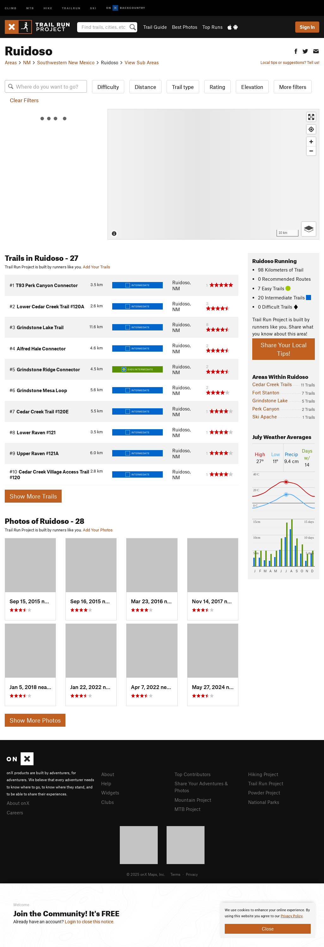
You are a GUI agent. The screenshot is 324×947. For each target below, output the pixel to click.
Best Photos (184, 27)
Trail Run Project (265, 783)
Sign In (307, 27)
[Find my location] (311, 129)
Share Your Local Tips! (283, 349)
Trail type (183, 87)
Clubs (107, 802)
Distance (145, 87)
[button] (295, 50)
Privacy (192, 874)
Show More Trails (33, 496)
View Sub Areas (142, 62)
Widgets (110, 792)
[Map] (213, 174)
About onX (18, 803)
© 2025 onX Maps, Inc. (145, 874)
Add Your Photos (98, 529)
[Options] (309, 229)
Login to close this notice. (89, 921)
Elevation (252, 87)
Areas (11, 62)
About (107, 774)
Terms (175, 874)
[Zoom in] (311, 141)
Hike (48, 8)
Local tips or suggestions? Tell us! (289, 62)
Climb (11, 8)
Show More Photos (35, 720)
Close (268, 928)
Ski (93, 8)
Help (106, 783)
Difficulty (108, 87)
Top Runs (212, 27)
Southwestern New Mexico (66, 62)
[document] (268, 920)
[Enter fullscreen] (311, 117)
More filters (292, 87)
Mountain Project (192, 800)
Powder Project (264, 792)
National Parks (263, 802)
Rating (217, 87)
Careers (15, 812)
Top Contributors (192, 774)
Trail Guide (155, 27)
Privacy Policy (292, 916)
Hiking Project (263, 774)
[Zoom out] (311, 150)
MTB (30, 8)
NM (27, 62)
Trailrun (71, 8)
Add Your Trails (96, 266)
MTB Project (187, 809)
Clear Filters (24, 100)
